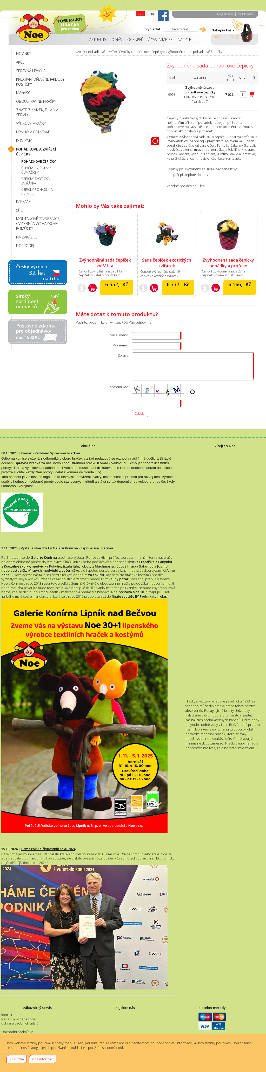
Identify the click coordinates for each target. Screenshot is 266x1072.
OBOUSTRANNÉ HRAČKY (36, 101)
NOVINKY (23, 53)
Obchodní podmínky (17, 1031)
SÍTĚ (19, 210)
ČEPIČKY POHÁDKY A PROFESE (37, 191)
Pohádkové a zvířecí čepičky (109, 51)
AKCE (20, 62)
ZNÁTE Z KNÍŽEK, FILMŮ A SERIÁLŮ (37, 112)
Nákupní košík (222, 30)
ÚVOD (80, 51)
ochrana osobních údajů (19, 1023)
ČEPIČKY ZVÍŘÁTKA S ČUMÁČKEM (36, 170)
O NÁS (116, 39)
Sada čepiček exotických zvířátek (166, 263)
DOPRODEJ (25, 245)
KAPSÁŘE (23, 201)
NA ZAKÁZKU (26, 237)
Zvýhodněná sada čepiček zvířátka (105, 263)
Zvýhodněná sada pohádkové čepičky (194, 51)
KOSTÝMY (24, 140)
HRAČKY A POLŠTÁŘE (33, 131)
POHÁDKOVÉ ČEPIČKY (38, 161)
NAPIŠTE (184, 39)
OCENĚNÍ (135, 39)
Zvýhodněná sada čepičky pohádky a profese (228, 263)
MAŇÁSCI (23, 92)
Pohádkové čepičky (148, 51)
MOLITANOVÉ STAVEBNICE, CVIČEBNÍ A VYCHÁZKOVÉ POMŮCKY (38, 223)
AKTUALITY (97, 39)
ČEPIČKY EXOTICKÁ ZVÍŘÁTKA (35, 181)
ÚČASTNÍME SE (160, 39)
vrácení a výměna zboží (18, 1019)
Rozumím (16, 1059)
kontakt (6, 1014)
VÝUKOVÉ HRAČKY (31, 123)
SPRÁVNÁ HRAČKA (30, 70)
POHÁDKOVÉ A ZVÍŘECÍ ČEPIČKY (36, 151)
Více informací (43, 1059)
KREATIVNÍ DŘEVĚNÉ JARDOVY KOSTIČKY (40, 82)
